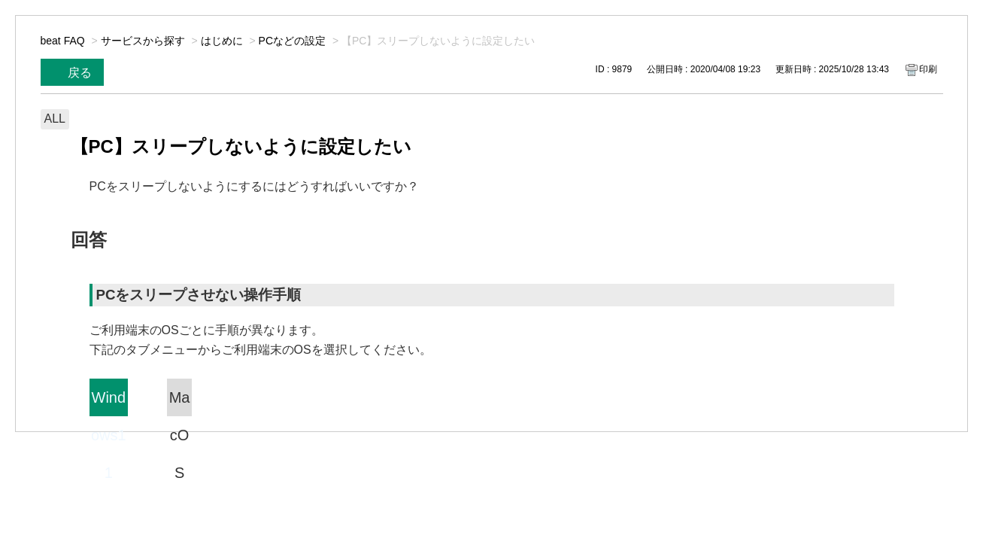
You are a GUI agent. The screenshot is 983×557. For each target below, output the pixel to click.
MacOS (179, 402)
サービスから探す (143, 41)
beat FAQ (63, 41)
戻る (80, 72)
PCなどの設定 (292, 41)
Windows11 (108, 402)
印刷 (928, 69)
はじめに (222, 41)
